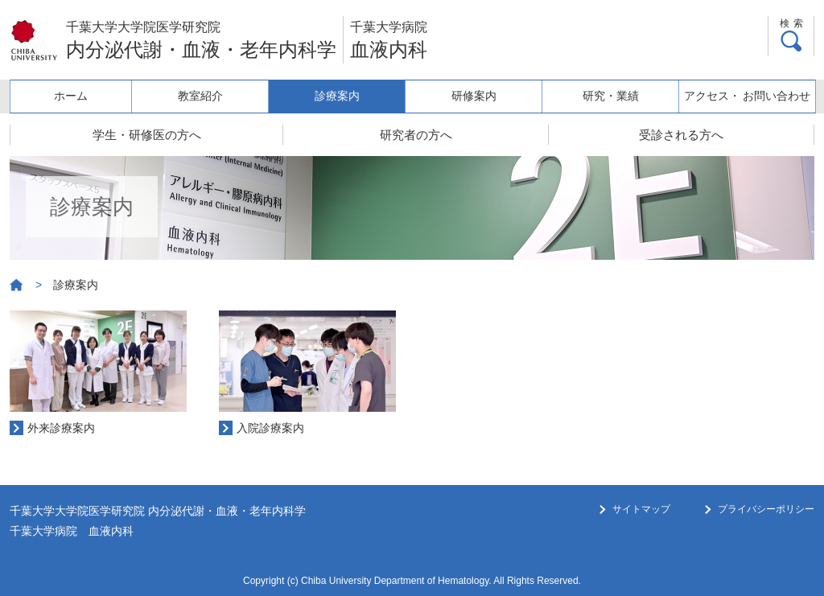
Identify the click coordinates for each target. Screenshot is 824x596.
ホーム (77, 95)
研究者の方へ (416, 135)
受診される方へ (681, 135)
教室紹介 (211, 95)
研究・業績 (614, 95)
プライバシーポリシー (766, 509)
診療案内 (346, 95)
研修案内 (479, 95)
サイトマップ (641, 509)
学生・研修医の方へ (147, 135)
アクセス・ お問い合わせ (748, 95)
